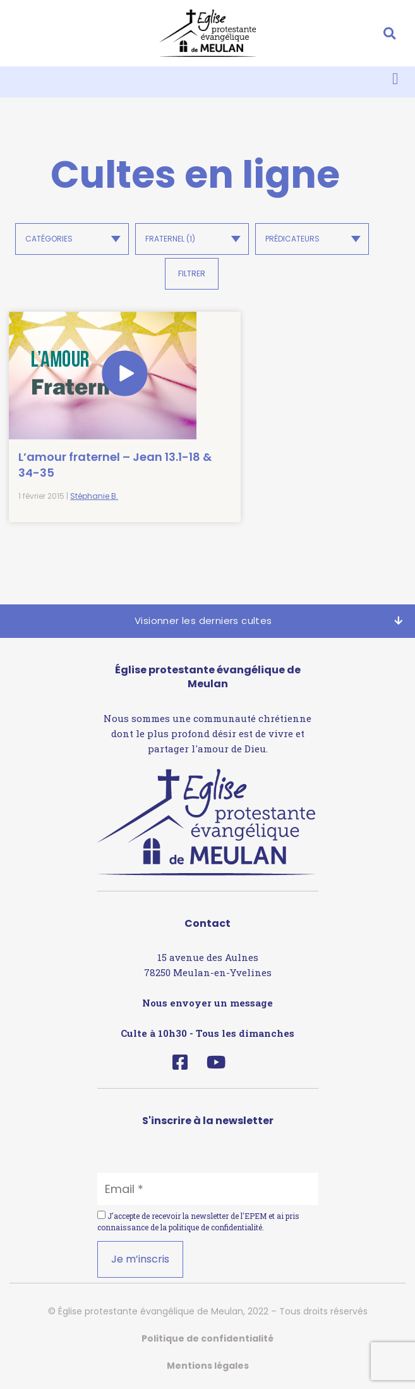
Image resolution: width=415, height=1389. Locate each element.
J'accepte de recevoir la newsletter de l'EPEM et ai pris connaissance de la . (198, 1220)
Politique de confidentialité (207, 1337)
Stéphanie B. (94, 495)
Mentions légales (208, 1364)
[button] (389, 33)
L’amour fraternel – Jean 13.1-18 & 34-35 (90, 463)
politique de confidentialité (215, 1226)
